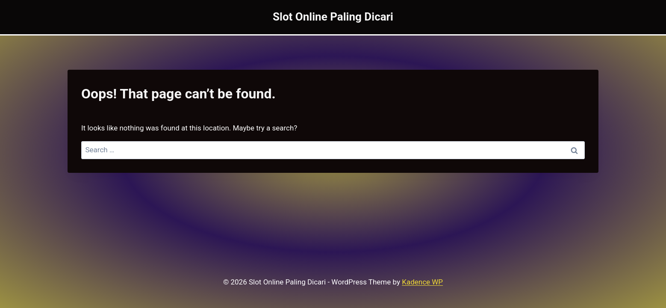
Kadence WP (422, 282)
